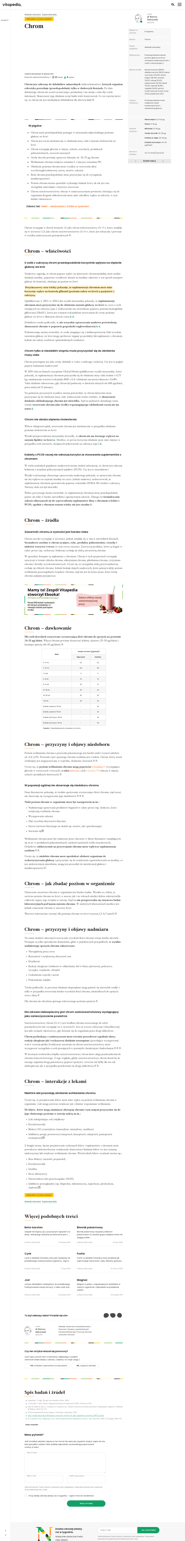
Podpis (76, 1478)
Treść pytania (32, 1455)
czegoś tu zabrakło (86, 1368)
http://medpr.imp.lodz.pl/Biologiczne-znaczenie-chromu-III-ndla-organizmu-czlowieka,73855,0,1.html (66, 1418)
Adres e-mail (31, 1478)
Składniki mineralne (33, 14)
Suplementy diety (49, 14)
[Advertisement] (74, 53)
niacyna (74, 773)
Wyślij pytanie (86, 1506)
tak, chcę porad (148, 1532)
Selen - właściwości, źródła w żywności (65, 206)
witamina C (98, 769)
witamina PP (92, 773)
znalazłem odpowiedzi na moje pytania (48, 1368)
